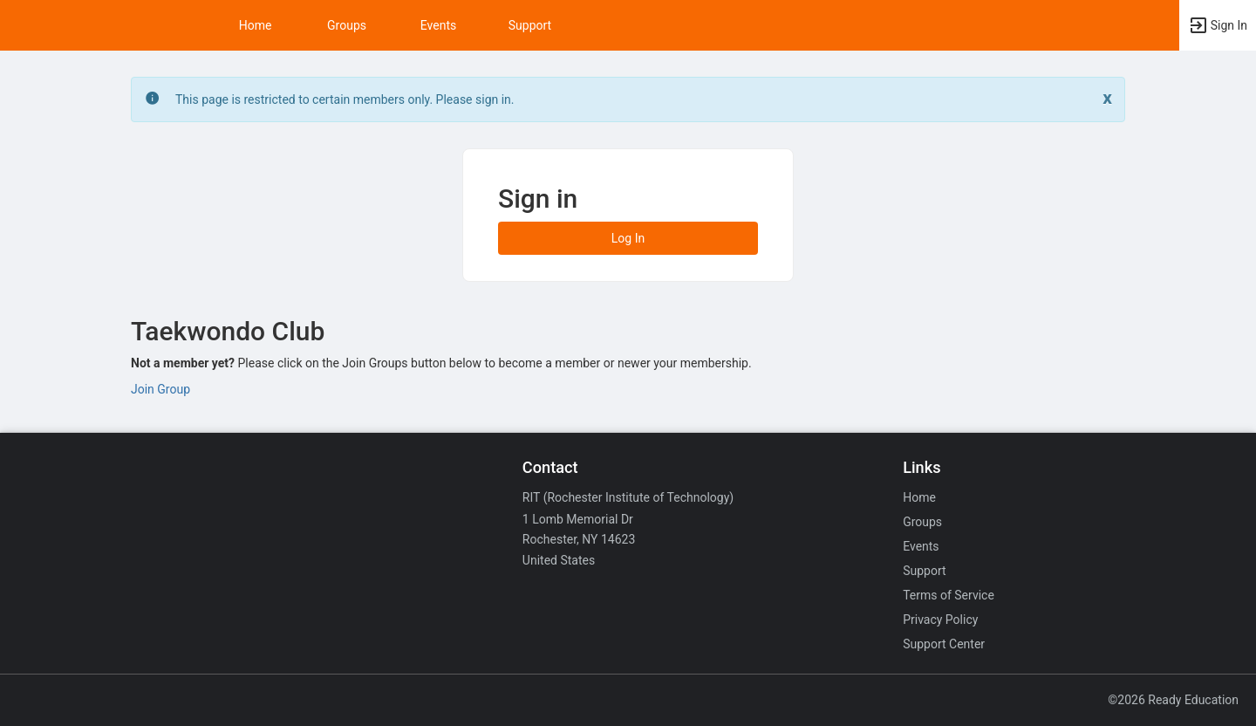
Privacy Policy (940, 620)
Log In (628, 238)
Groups (346, 25)
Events (438, 25)
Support (530, 25)
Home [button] (255, 25)
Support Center (944, 644)
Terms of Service (948, 595)
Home (919, 497)
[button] (1217, 25)
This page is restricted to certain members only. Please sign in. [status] (345, 99)
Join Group (160, 389)
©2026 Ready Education (1173, 700)
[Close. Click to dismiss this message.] (1107, 98)
